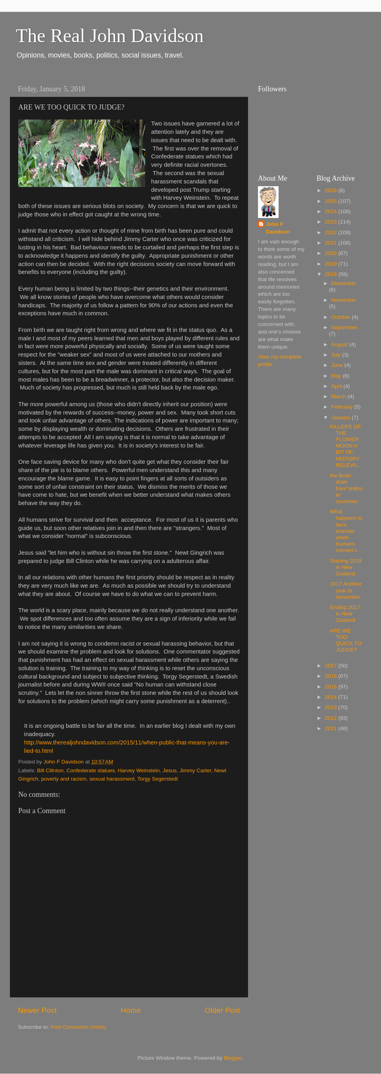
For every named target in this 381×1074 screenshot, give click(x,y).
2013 (331, 707)
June (337, 365)
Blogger (233, 1058)
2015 (331, 687)
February (342, 407)
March (339, 396)
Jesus (170, 770)
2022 (331, 232)
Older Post (222, 1010)
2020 (331, 253)
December (343, 283)
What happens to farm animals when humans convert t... (346, 531)
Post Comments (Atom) (78, 1027)
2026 (331, 190)
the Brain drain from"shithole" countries (346, 488)
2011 (331, 728)
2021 (331, 243)
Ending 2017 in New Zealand (345, 613)
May (337, 376)
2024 (331, 211)
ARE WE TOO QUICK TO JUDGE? (346, 640)
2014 (331, 697)
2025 (331, 201)
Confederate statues (91, 770)
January (341, 417)
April (337, 386)
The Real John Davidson (110, 35)
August (340, 344)
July (337, 355)
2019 (331, 264)
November (343, 300)
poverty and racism (64, 779)
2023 (331, 222)
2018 (331, 274)
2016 (331, 676)
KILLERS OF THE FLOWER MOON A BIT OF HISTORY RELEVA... (345, 446)
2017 (331, 666)
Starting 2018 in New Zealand (346, 567)
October (341, 317)
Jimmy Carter (196, 770)
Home (130, 1010)
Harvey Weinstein (139, 770)
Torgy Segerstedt (157, 779)
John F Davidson (278, 228)
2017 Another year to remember (346, 590)
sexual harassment (111, 779)
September (344, 327)
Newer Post (37, 1010)
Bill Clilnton (50, 770)
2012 (331, 718)
